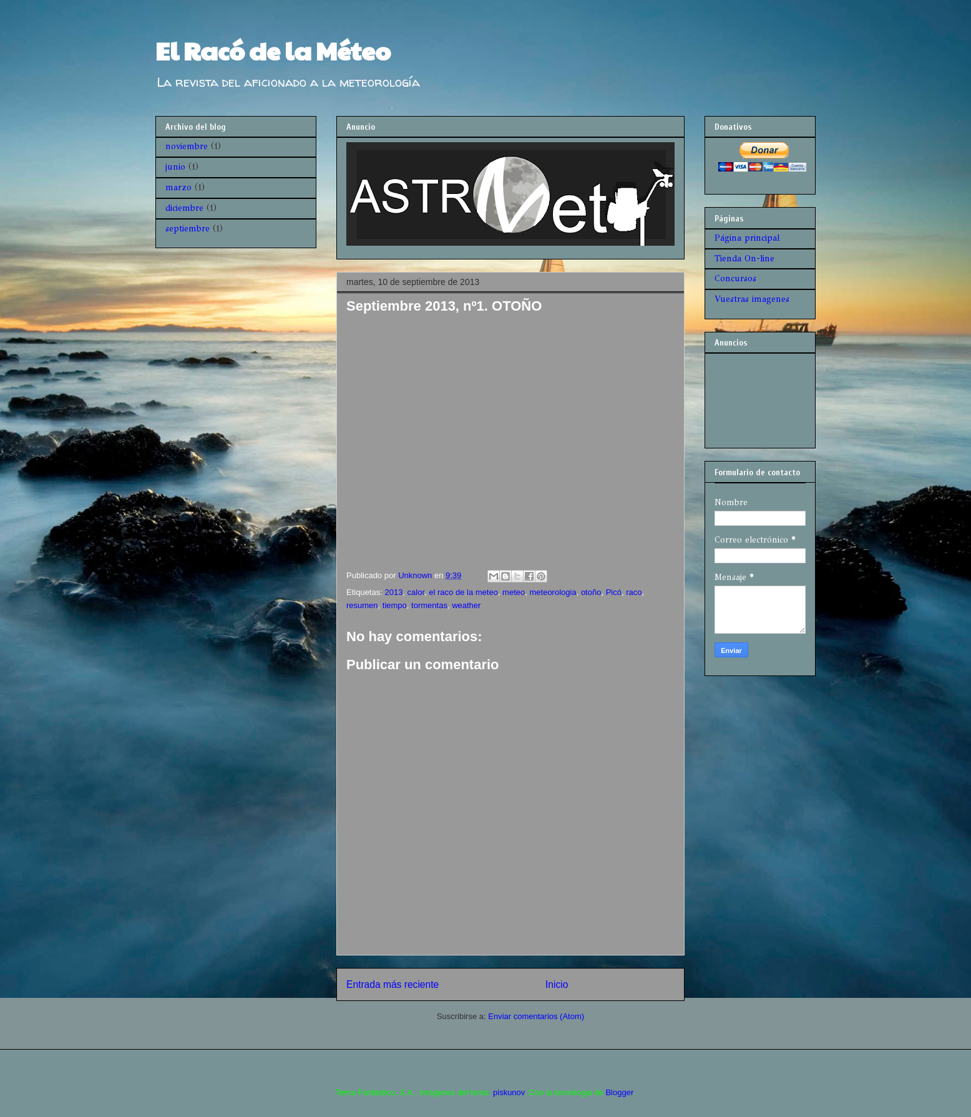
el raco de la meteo (463, 592)
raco (634, 592)
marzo (178, 187)
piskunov (508, 1092)
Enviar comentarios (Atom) (536, 1016)
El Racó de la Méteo (273, 49)
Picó (614, 592)
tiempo (395, 605)
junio (175, 167)
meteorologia (552, 592)
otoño (591, 592)
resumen (362, 605)
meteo (513, 592)
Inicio (556, 984)
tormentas (429, 605)
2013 (393, 592)
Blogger (619, 1092)
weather (466, 605)
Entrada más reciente (392, 984)
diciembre (184, 208)
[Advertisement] (754, 397)
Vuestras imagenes (752, 299)
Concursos (735, 278)
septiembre (187, 228)
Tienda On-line (744, 258)
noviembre (186, 146)
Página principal (747, 238)
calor (415, 592)
